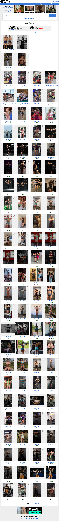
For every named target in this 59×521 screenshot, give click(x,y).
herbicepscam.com (7, 7)
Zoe (39, 264)
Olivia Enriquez (5, 49)
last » (39, 32)
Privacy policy (27, 518)
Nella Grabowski (48, 85)
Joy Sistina (12, 49)
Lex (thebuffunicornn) (14, 103)
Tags (41, 4)
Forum (53, 4)
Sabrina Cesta (4, 103)
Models (30, 4)
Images (18, 4)
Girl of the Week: (12, 29)
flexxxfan (41, 28)
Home (6, 4)
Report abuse (35, 518)
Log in (52, 1)
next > (35, 32)
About (21, 518)
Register (57, 1)
